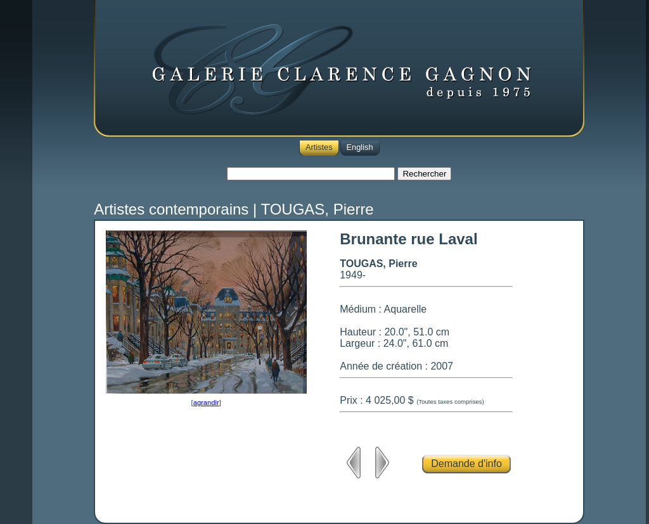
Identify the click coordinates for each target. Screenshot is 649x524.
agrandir (206, 402)
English (360, 147)
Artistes (319, 147)
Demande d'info (466, 463)
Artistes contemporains (171, 209)
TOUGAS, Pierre (316, 209)
